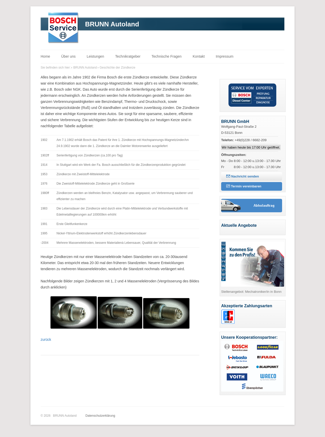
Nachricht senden (242, 176)
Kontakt (199, 56)
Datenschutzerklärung (100, 415)
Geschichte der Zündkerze (117, 67)
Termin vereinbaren (243, 186)
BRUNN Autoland (112, 24)
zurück (46, 339)
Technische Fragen (167, 56)
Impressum (224, 56)
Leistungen (95, 56)
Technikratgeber (128, 56)
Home (45, 56)
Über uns (68, 56)
